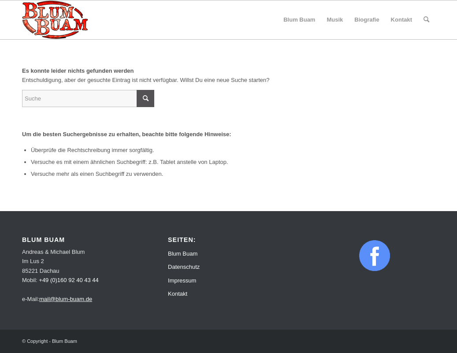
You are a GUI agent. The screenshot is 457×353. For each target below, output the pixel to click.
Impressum (182, 280)
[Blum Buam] (55, 19)
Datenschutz (184, 267)
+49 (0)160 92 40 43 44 (69, 280)
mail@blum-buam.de (65, 299)
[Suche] (426, 19)
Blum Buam (182, 253)
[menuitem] (299, 19)
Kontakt (177, 293)
